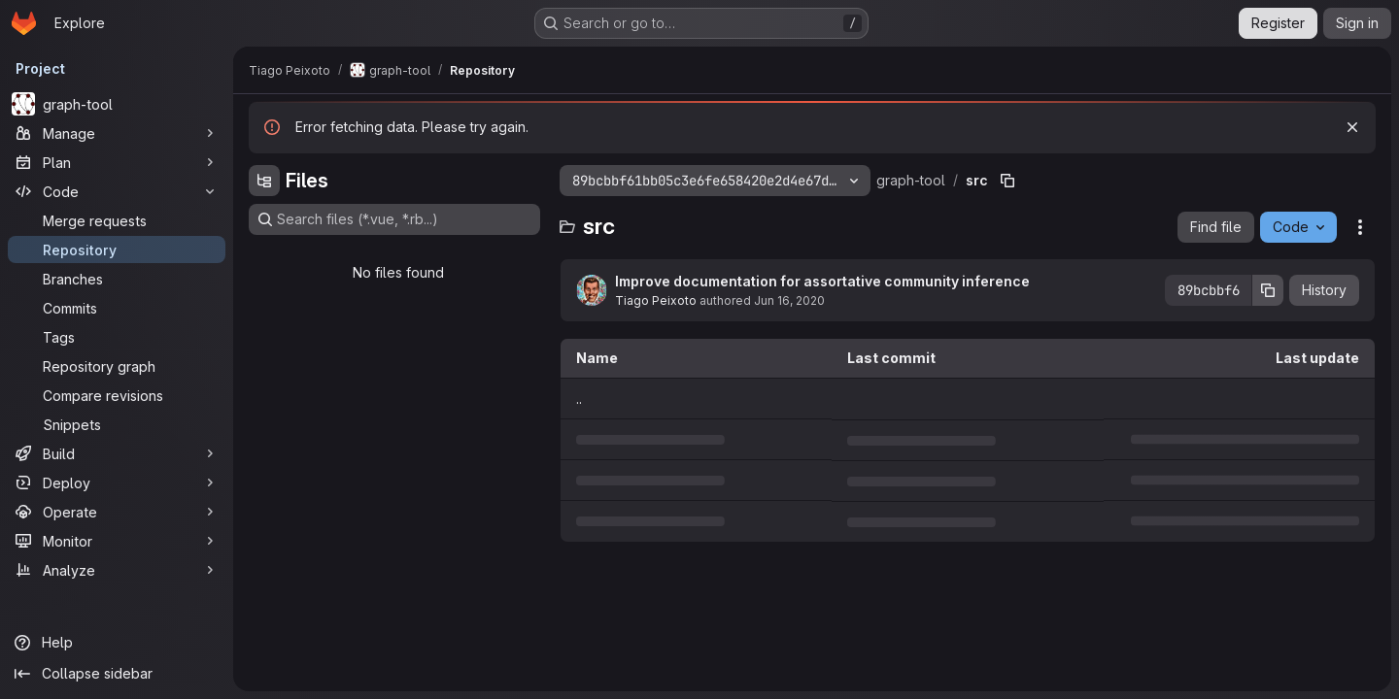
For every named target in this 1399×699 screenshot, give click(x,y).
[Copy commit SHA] (1267, 290)
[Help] (116, 642)
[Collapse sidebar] (116, 673)
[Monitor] (116, 540)
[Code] (116, 191)
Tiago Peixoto (656, 300)
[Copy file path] (1007, 180)
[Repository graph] (116, 366)
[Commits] (116, 307)
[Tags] (116, 336)
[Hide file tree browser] (264, 180)
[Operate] (116, 511)
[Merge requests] (116, 220)
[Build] (116, 453)
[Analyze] (116, 569)
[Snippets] (116, 424)
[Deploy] (116, 482)
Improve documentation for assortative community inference (822, 281)
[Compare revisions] (116, 395)
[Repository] (116, 249)
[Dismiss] (1352, 127)
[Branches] (116, 278)
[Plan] (116, 162)
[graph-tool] (116, 103)
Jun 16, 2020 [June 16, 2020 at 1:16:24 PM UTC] (789, 300)
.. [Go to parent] (579, 398)
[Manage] (116, 133)
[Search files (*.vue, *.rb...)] (394, 219)
